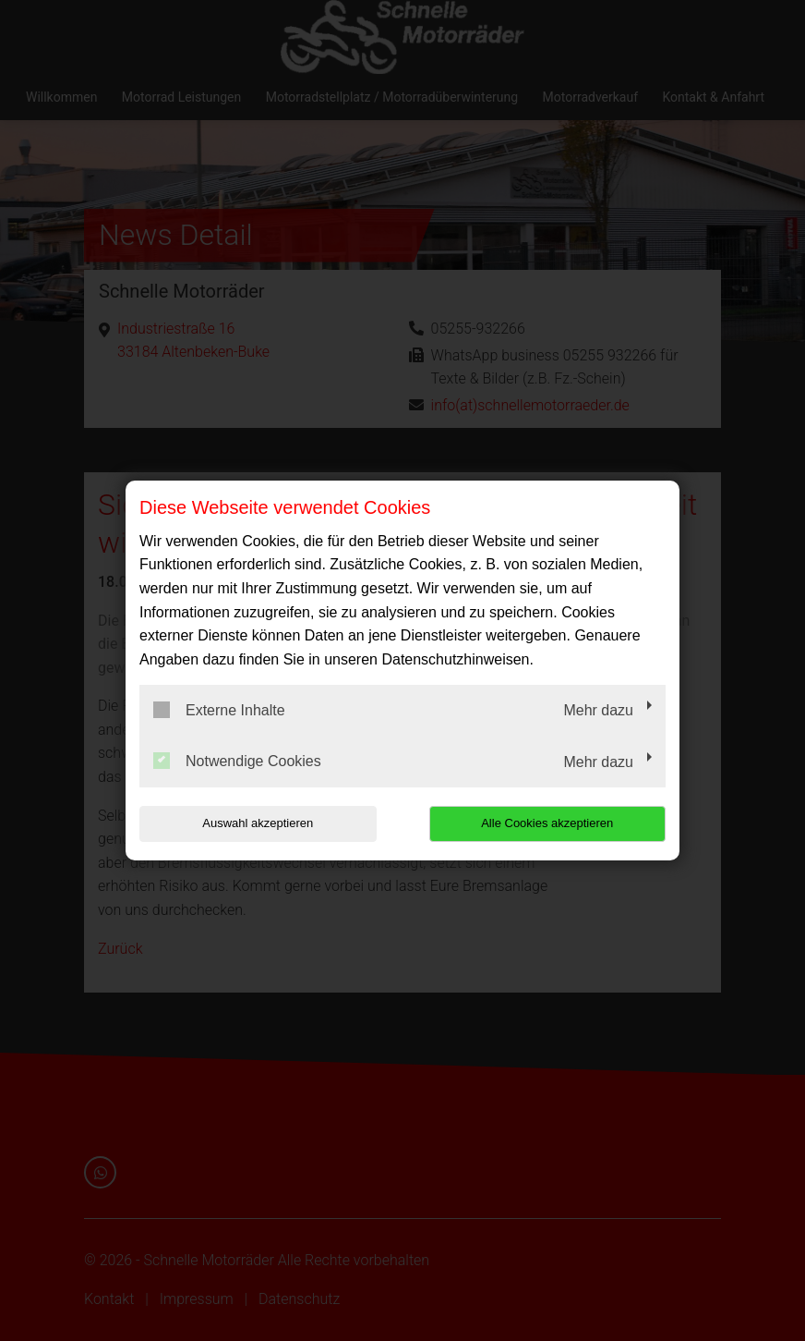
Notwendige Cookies (237, 760)
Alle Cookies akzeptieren (547, 823)
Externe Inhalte (219, 709)
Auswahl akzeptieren (257, 823)
